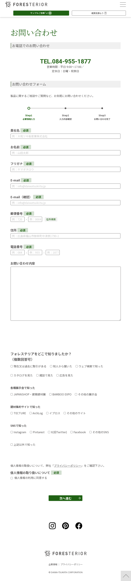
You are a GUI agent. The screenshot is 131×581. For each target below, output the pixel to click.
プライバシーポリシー (67, 466)
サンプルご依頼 (41, 13)
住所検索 (51, 219)
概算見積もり (98, 13)
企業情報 (52, 564)
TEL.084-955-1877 (65, 61)
